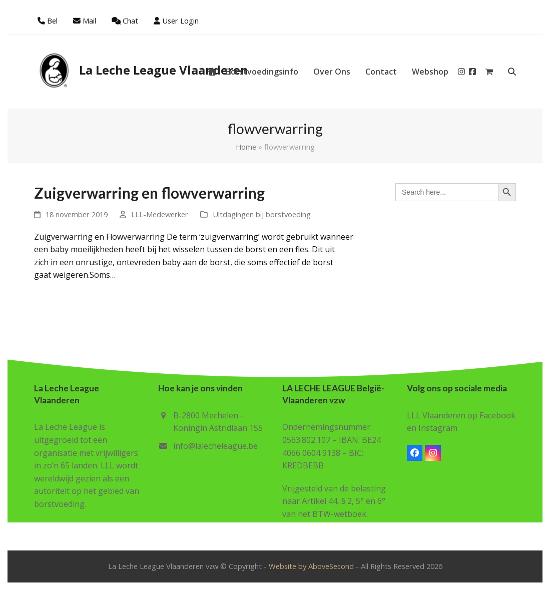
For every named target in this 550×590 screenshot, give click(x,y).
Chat (130, 21)
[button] (489, 71)
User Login (180, 21)
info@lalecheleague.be (215, 445)
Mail (89, 21)
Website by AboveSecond (311, 566)
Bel (52, 21)
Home (246, 147)
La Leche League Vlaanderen (141, 70)
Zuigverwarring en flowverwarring (149, 193)
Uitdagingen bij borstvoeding (262, 214)
